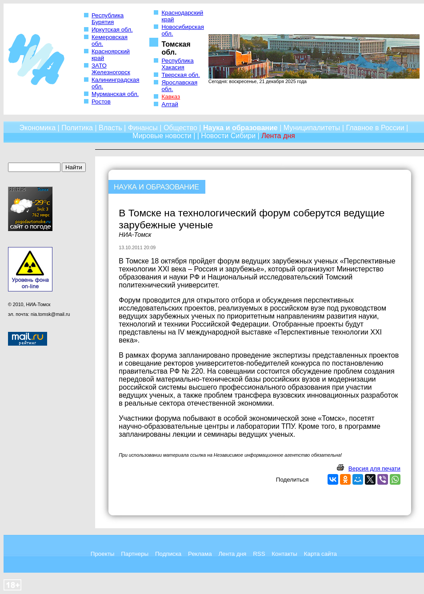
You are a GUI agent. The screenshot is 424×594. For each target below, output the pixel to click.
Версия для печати (374, 468)
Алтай (169, 104)
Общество (180, 128)
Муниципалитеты (312, 128)
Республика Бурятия (108, 18)
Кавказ (170, 96)
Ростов (101, 101)
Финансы (143, 128)
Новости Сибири (228, 136)
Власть (110, 128)
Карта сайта (320, 553)
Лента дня (232, 553)
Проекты (102, 553)
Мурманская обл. (115, 94)
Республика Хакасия (177, 64)
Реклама (200, 553)
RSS (259, 553)
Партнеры (134, 553)
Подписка (168, 553)
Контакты (284, 553)
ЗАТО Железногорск (111, 69)
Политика (77, 128)
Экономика (38, 128)
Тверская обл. (180, 75)
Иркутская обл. (112, 29)
